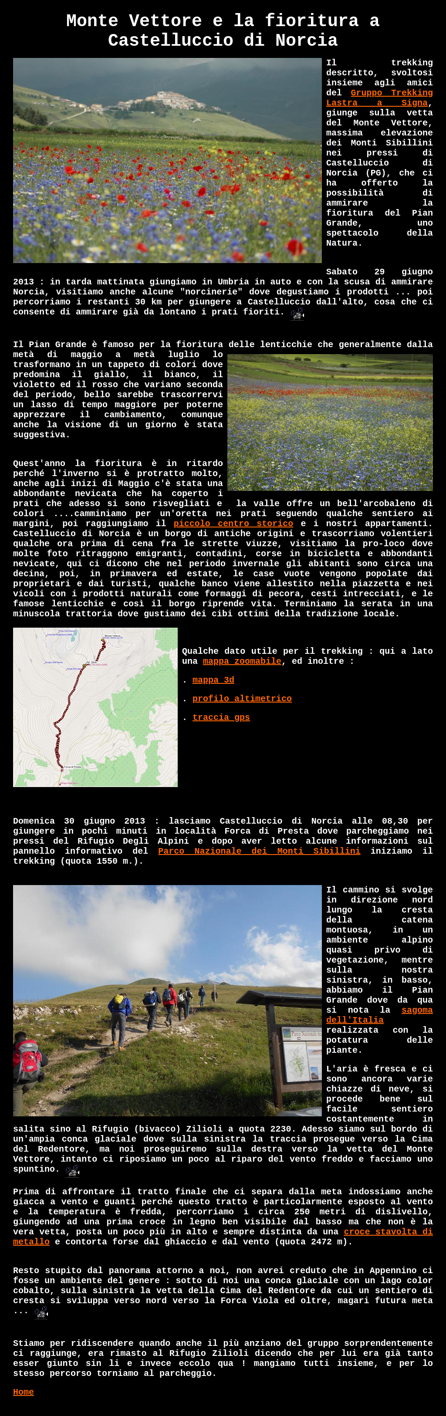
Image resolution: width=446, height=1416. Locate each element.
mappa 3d (213, 680)
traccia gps (221, 718)
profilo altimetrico (242, 699)
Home (23, 1392)
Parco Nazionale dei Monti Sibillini (259, 851)
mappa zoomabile (242, 661)
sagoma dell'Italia (379, 1015)
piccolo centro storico (233, 524)
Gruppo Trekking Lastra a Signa (379, 98)
